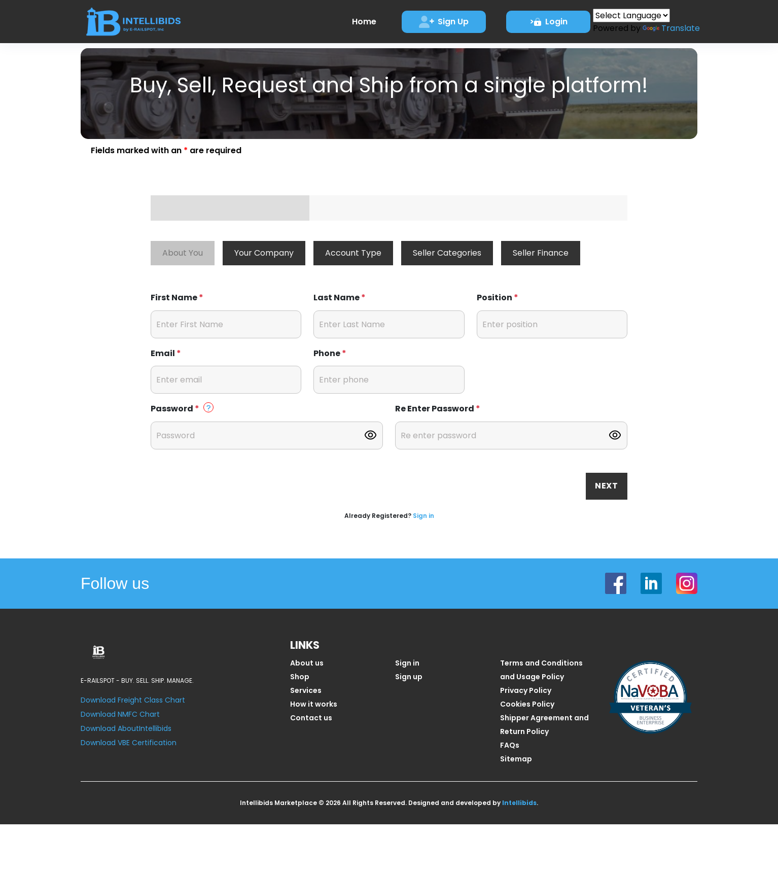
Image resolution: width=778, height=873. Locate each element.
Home (364, 21)
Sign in (423, 515)
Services (306, 690)
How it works (313, 704)
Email (166, 353)
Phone (329, 353)
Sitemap (516, 759)
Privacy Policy (525, 690)
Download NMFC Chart (120, 714)
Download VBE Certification (128, 743)
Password (182, 408)
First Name (177, 297)
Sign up (408, 677)
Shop (299, 677)
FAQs (509, 745)
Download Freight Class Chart (133, 700)
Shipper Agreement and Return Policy (544, 725)
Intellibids (519, 802)
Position (497, 297)
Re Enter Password (437, 408)
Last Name (339, 297)
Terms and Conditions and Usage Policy (541, 670)
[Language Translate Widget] (631, 15)
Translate (671, 28)
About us (307, 663)
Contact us (311, 718)
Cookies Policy (527, 704)
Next (606, 486)
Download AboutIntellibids (126, 728)
